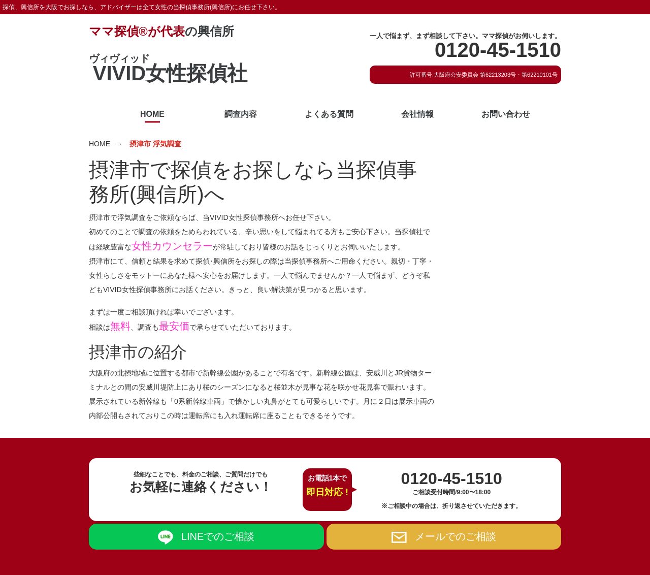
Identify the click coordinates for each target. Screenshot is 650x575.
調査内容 (240, 114)
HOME (152, 114)
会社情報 (417, 114)
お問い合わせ (505, 114)
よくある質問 (329, 114)
